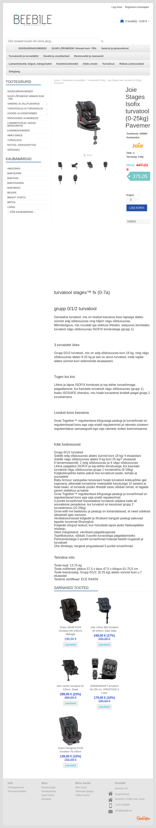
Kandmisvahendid (67, 63)
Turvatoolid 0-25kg (96, 80)
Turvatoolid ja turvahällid (23, 56)
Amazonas (13, 168)
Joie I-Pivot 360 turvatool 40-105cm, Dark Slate (104, 629)
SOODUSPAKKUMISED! (32, 48)
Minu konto (81, 787)
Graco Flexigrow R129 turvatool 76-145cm (70, 750)
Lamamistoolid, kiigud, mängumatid (30, 63)
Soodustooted (49, 791)
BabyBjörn (14, 173)
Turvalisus (108, 63)
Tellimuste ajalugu (84, 791)
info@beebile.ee (123, 810)
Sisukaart (46, 799)
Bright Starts (16, 197)
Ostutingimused (16, 787)
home (56, 80)
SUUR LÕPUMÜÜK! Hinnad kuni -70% (74, 48)
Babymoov (14, 188)
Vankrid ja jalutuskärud (115, 48)
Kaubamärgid (48, 787)
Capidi (11, 207)
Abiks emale (90, 63)
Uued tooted (48, 795)
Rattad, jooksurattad (132, 63)
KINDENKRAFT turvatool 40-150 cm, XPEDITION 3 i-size (104, 689)
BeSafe (11, 192)
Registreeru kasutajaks (137, 7)
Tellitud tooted (82, 795)
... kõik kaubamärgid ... (21, 212)
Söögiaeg (14, 71)
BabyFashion (15, 183)
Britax (11, 202)
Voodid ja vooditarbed (56, 56)
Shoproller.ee (143, 818)
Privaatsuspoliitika (17, 791)
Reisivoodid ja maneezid (88, 56)
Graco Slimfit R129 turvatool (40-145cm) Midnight (70, 631)
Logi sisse (117, 7)
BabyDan (12, 178)
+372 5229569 (122, 804)
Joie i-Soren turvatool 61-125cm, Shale (70, 687)
